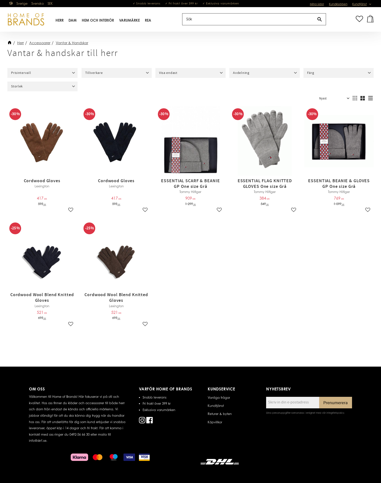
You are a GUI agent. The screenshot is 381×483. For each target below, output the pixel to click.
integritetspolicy (335, 412)
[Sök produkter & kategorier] (247, 19)
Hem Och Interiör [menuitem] (98, 20)
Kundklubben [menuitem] (338, 4)
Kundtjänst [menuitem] (359, 4)
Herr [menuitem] (59, 20)
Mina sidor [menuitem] (317, 4)
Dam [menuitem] (73, 20)
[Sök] (319, 19)
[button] (359, 20)
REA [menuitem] (148, 20)
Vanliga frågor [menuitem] (219, 398)
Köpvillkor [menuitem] (215, 422)
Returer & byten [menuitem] (220, 414)
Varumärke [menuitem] (129, 20)
